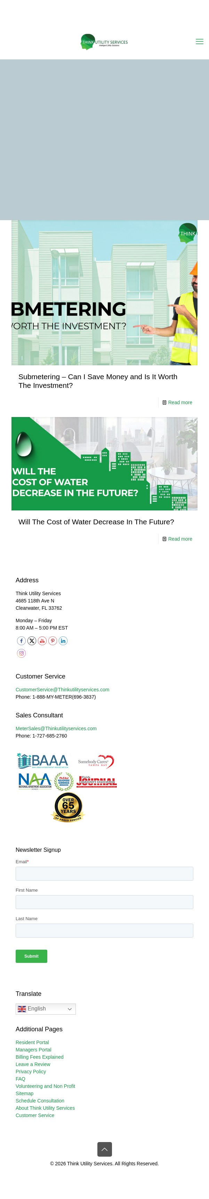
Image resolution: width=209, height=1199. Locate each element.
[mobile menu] (200, 42)
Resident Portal (32, 1042)
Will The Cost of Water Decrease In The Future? (96, 522)
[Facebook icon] (83, 22)
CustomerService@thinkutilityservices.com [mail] (107, 12)
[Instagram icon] (117, 22)
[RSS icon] (126, 22)
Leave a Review (33, 1064)
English (32, 1009)
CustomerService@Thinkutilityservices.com (62, 689)
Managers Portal (33, 1049)
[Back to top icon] (104, 1149)
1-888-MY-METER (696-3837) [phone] (105, 5)
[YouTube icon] (100, 22)
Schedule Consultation (40, 1101)
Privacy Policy (31, 1071)
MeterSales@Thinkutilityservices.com (56, 728)
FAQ (20, 1079)
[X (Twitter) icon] (91, 22)
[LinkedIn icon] (109, 22)
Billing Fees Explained (40, 1057)
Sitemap (24, 1093)
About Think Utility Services (45, 1108)
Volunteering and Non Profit (45, 1086)
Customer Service (35, 1115)
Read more (180, 402)
